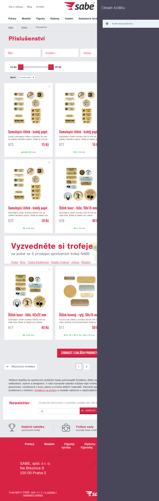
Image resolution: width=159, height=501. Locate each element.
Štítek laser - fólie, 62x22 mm (27, 315)
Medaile (26, 18)
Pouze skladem (111, 67)
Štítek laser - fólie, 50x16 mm (78, 208)
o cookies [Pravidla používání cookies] (50, 492)
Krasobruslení (25, 77)
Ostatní (69, 18)
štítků (116, 383)
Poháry (12, 18)
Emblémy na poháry (45, 390)
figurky (121, 380)
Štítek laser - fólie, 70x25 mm (129, 315)
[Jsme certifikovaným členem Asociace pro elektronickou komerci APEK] (141, 494)
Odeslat (88, 410)
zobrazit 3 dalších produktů (79, 352)
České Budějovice (38, 262)
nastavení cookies (33, 495)
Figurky (40, 18)
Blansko (86, 262)
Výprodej (110, 18)
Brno (23, 262)
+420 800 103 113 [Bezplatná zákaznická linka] (118, 465)
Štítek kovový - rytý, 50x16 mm (79, 315)
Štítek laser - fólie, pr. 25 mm (128, 208)
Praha (14, 262)
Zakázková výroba (89, 18)
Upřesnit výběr (140, 66)
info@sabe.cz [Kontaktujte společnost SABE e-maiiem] (123, 476)
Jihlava (75, 262)
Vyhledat (153, 18)
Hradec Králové (60, 262)
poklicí (139, 386)
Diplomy (54, 18)
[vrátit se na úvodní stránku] (95, 494)
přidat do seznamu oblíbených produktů (49, 86)
